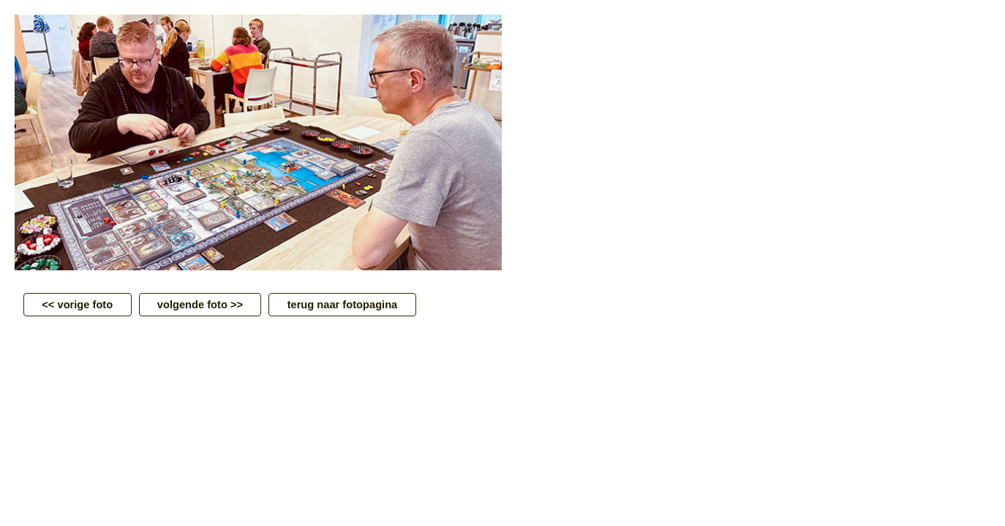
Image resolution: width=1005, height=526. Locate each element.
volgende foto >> (200, 304)
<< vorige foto (77, 304)
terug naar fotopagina (342, 304)
